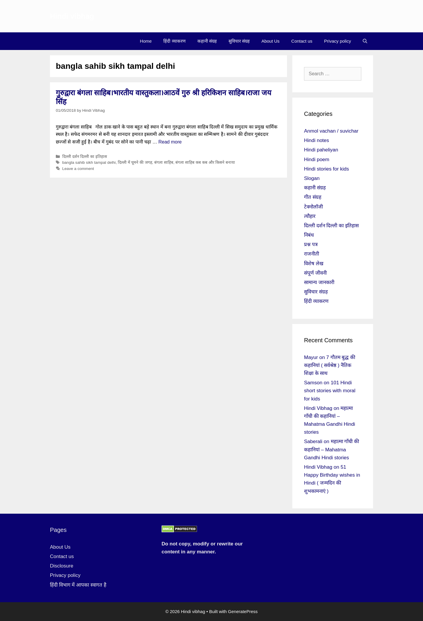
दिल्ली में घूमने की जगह (135, 162)
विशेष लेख (313, 263)
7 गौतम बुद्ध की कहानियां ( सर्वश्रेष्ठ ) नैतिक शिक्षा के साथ (329, 365)
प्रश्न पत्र (311, 244)
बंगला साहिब (163, 162)
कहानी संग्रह (207, 41)
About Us (270, 41)
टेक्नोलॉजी (313, 207)
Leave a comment (78, 168)
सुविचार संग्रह (239, 41)
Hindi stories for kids (326, 169)
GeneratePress (243, 611)
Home (146, 41)
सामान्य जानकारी (319, 282)
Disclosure (61, 566)
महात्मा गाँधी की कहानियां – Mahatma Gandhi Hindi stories (331, 449)
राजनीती (311, 254)
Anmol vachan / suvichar (331, 131)
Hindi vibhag (72, 16)
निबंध (309, 235)
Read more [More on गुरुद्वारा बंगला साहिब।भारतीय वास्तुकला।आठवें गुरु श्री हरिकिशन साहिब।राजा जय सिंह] (170, 141)
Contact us (302, 41)
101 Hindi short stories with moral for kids (329, 390)
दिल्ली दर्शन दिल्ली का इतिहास (84, 156)
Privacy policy (337, 41)
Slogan (312, 178)
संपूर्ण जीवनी (315, 273)
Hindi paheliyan (321, 150)
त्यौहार (309, 216)
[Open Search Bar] (365, 41)
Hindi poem (316, 159)
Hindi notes (316, 140)
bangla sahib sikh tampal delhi (89, 162)
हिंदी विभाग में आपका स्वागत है (78, 585)
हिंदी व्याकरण (174, 41)
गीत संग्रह (312, 197)
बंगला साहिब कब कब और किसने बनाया (205, 162)
